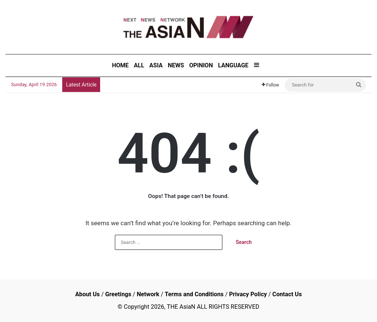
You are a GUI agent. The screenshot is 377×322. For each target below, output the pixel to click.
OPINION (201, 65)
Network (148, 294)
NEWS (176, 65)
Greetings (118, 294)
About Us (87, 294)
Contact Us (287, 294)
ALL (139, 65)
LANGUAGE (233, 65)
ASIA (156, 65)
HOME (120, 65)
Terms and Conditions (194, 294)
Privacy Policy (248, 294)
